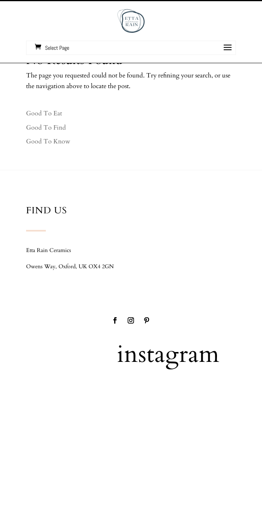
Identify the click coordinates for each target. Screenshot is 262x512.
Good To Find (46, 127)
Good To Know (48, 141)
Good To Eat (44, 113)
